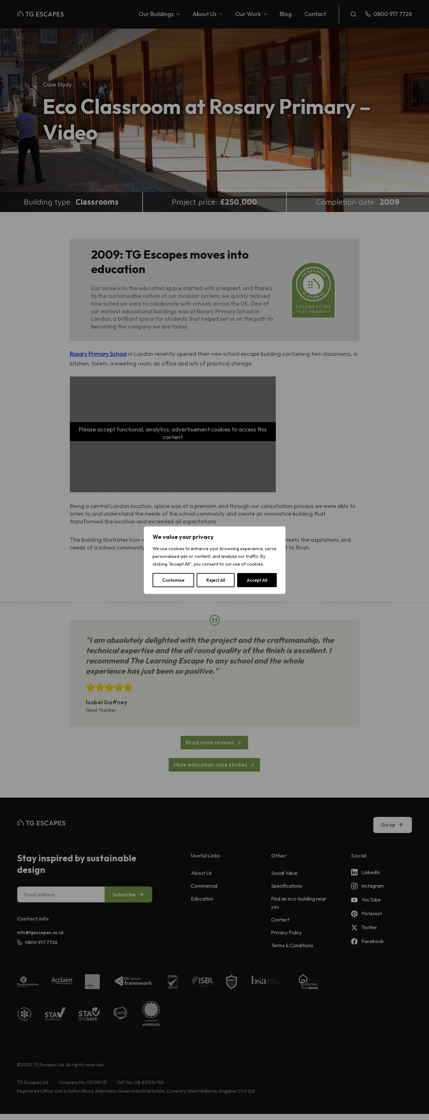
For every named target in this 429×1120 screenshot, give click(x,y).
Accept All (257, 580)
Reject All (215, 580)
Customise (173, 580)
